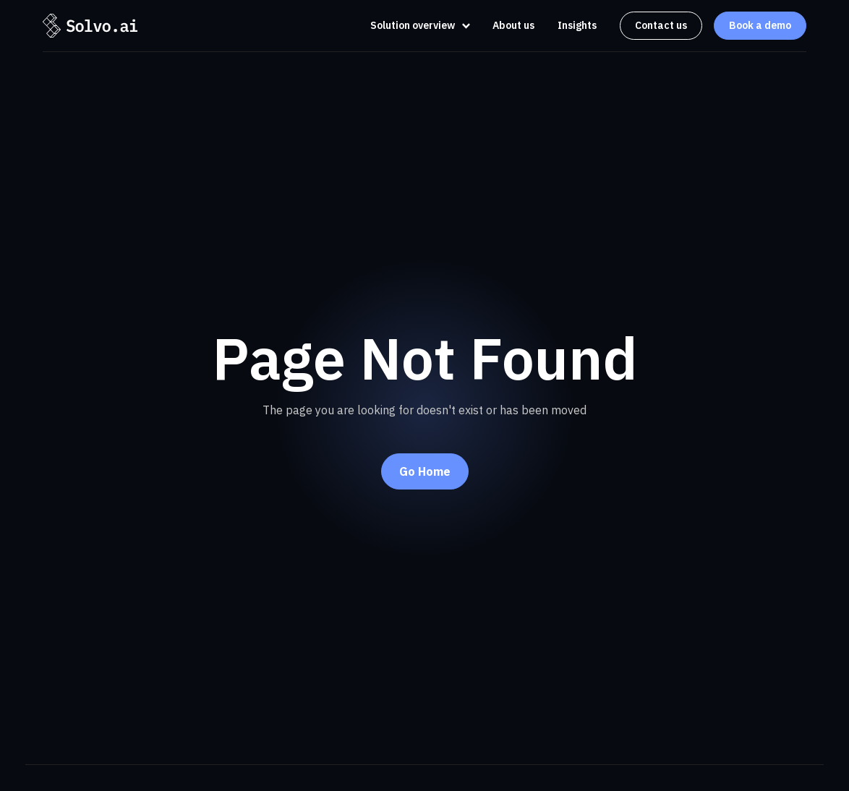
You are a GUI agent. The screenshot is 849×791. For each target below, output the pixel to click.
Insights (577, 25)
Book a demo (760, 25)
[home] (90, 25)
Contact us (661, 25)
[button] (416, 25)
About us (513, 25)
